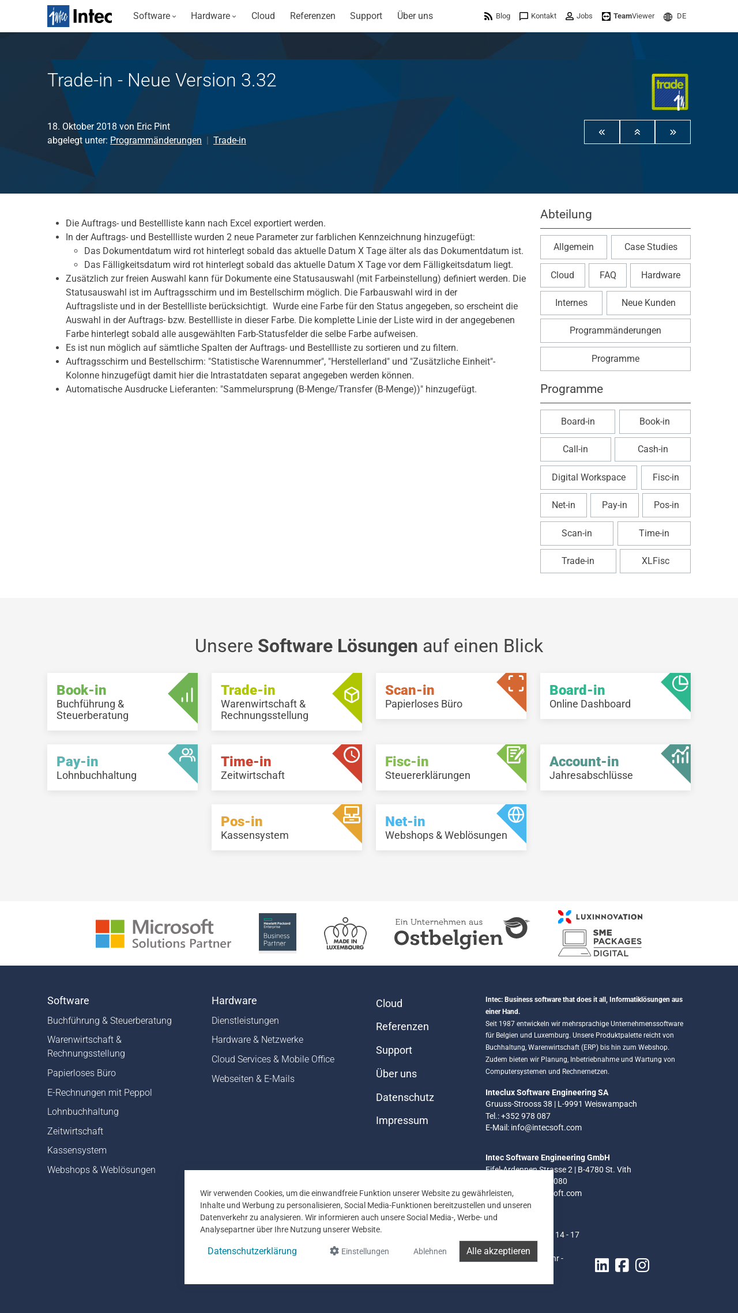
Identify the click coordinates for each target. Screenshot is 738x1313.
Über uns (396, 1074)
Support (394, 1050)
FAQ (608, 275)
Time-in (654, 533)
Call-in (575, 449)
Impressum (402, 1120)
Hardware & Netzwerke (257, 1039)
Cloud (562, 275)
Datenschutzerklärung (252, 1251)
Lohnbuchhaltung (83, 1111)
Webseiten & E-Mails (253, 1078)
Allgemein (574, 246)
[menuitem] (155, 16)
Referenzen (402, 1026)
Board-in (578, 421)
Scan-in (577, 533)
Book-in (654, 421)
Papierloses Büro (81, 1073)
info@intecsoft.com (546, 1127)
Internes (571, 302)
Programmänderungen (156, 140)
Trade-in (229, 140)
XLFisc (655, 560)
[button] (675, 16)
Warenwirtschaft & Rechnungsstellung (86, 1046)
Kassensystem (77, 1150)
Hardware (660, 275)
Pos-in (666, 505)
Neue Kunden (649, 302)
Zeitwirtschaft (75, 1131)
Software (68, 1000)
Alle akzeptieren (498, 1251)
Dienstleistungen (245, 1020)
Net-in (563, 505)
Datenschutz (405, 1097)
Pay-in (614, 505)
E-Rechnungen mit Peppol (99, 1092)
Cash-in (653, 449)
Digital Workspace (589, 477)
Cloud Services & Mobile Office (273, 1059)
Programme (615, 358)
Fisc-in (666, 477)
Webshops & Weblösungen (101, 1169)
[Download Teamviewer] (628, 16)
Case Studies (650, 246)
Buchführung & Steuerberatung (109, 1020)
